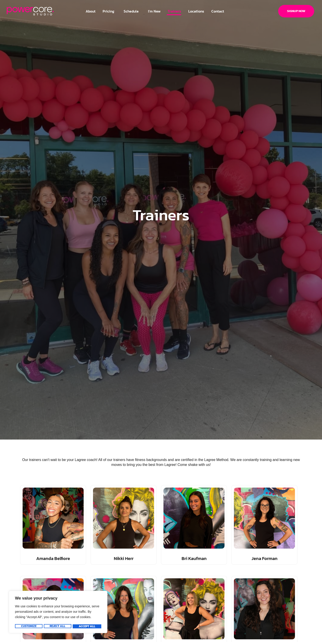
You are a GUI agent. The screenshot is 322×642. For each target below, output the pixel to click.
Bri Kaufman (194, 558)
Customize (28, 626)
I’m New (154, 11)
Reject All (57, 626)
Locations (196, 11)
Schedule (132, 11)
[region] (58, 612)
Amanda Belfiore (53, 558)
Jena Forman (265, 558)
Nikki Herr (123, 558)
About (90, 11)
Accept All (87, 626)
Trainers (174, 11)
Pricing (110, 11)
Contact (217, 11)
